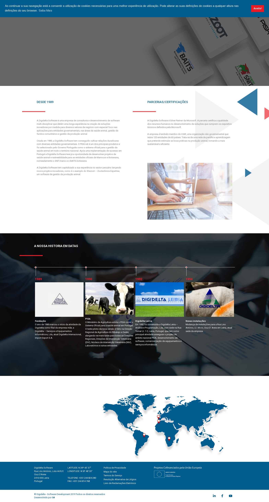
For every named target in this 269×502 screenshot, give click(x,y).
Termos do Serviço (113, 475)
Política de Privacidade (115, 467)
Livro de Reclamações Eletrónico (120, 483)
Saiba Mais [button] (45, 10)
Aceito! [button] (258, 8)
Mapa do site (110, 471)
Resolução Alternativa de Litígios (120, 479)
